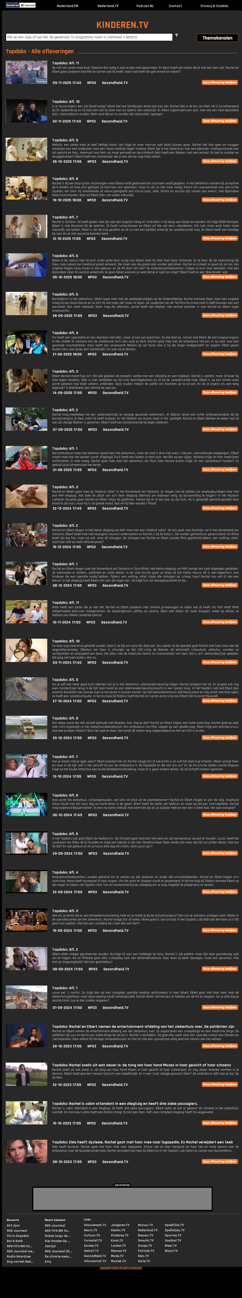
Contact (175, 6)
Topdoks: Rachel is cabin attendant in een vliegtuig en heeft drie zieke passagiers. (125, 1103)
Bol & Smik (15, 1241)
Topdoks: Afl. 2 (65, 410)
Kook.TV (117, 1240)
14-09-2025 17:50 (67, 392)
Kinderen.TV (119, 1235)
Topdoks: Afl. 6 (65, 255)
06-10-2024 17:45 (67, 815)
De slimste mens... (58, 1256)
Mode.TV (117, 1256)
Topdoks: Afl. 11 (65, 63)
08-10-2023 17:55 (67, 1161)
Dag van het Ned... (20, 1261)
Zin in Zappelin (18, 1236)
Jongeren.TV (120, 1225)
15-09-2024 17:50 (67, 930)
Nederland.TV (108, 6)
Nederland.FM (67, 6)
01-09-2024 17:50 (67, 1007)
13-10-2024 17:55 (67, 776)
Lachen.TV (118, 1246)
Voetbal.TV (173, 1240)
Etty (48, 1261)
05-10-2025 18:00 (67, 277)
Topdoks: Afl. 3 (65, 371)
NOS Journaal (17, 1231)
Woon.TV (171, 1251)
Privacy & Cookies (214, 6)
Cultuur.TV (92, 1235)
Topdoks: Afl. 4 (65, 333)
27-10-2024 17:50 (67, 701)
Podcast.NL (145, 6)
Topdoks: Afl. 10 (66, 101)
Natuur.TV (145, 1225)
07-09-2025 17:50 (67, 429)
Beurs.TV (90, 1230)
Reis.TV (143, 1256)
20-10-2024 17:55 (67, 738)
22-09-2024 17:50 (67, 892)
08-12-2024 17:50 (67, 585)
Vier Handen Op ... (57, 1241)
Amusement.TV (95, 1225)
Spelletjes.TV (174, 1230)
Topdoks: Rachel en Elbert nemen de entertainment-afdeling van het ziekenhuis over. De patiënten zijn (143, 1026)
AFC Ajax (13, 1225)
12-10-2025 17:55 (67, 238)
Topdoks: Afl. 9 (65, 140)
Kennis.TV (118, 1230)
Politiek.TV (146, 1251)
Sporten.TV (173, 1235)
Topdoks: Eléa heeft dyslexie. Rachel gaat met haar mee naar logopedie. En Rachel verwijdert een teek (142, 1142)
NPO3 (91, 82)
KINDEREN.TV (122, 25)
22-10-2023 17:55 (67, 1084)
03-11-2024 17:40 (67, 662)
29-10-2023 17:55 (67, 1046)
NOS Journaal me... (21, 1251)
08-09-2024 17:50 (68, 969)
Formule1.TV (93, 1240)
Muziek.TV (118, 1261)
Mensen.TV (118, 1251)
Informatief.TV (95, 1261)
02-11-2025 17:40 (67, 121)
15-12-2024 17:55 (67, 547)
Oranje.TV (145, 1246)
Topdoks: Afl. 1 (64, 448)
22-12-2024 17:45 (67, 508)
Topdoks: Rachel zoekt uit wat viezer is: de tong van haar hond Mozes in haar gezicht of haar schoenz (141, 1065)
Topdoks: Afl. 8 (65, 178)
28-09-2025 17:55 (67, 315)
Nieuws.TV (145, 1235)
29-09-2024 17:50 (68, 853)
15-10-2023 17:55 (67, 1123)
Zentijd (50, 1246)
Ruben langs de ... (58, 1236)
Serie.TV (144, 1261)
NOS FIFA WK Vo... (19, 1246)
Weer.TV (171, 1246)
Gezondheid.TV (115, 82)
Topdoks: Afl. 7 (65, 217)
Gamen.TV (91, 1246)
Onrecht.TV (146, 1240)
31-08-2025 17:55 (67, 470)
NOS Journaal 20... (58, 1251)
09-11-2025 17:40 (67, 82)
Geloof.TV (91, 1251)
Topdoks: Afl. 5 (65, 294)
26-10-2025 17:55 (67, 161)
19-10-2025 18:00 (67, 200)
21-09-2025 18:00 (67, 354)
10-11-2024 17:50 (67, 622)
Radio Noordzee (19, 1256)
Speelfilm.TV (174, 1225)
